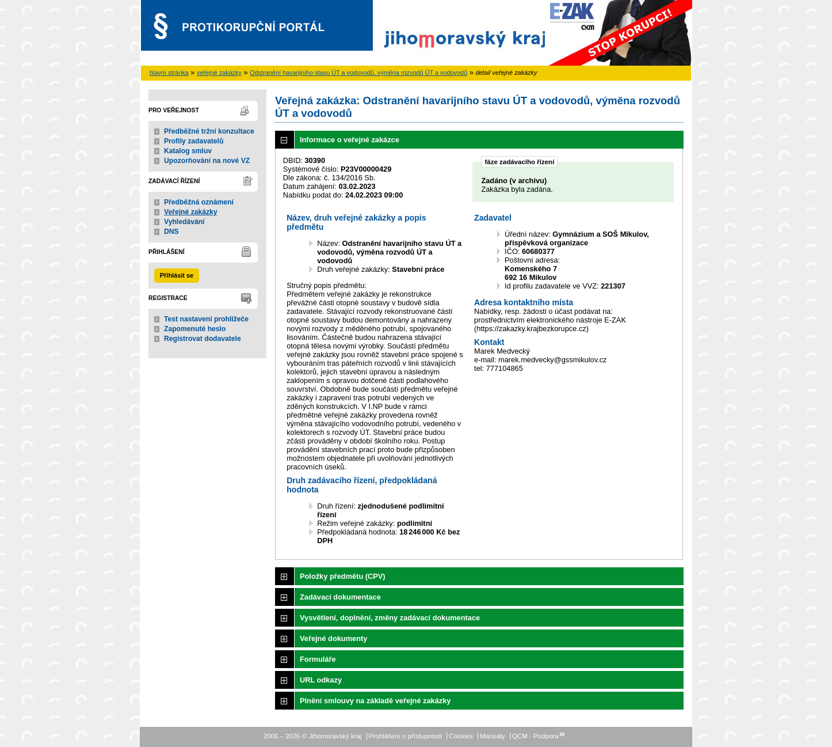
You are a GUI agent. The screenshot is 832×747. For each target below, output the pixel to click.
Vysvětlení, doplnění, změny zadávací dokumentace (390, 617)
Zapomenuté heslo (195, 329)
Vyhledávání (184, 222)
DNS (171, 231)
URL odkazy (321, 680)
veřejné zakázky (219, 72)
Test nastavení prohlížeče (206, 319)
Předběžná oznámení (199, 202)
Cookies (461, 736)
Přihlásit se (176, 275)
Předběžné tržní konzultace (209, 131)
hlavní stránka (169, 72)
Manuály (492, 736)
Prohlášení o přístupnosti (405, 736)
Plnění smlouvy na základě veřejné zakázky (375, 700)
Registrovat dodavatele (202, 339)
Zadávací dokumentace (340, 597)
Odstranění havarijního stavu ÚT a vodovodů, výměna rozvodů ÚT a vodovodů (358, 72)
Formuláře (318, 659)
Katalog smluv (188, 151)
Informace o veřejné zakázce (349, 139)
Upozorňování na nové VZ (207, 161)
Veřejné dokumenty (333, 638)
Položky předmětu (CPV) (343, 576)
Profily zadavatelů (193, 141)
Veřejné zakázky (190, 212)
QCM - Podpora (535, 736)
